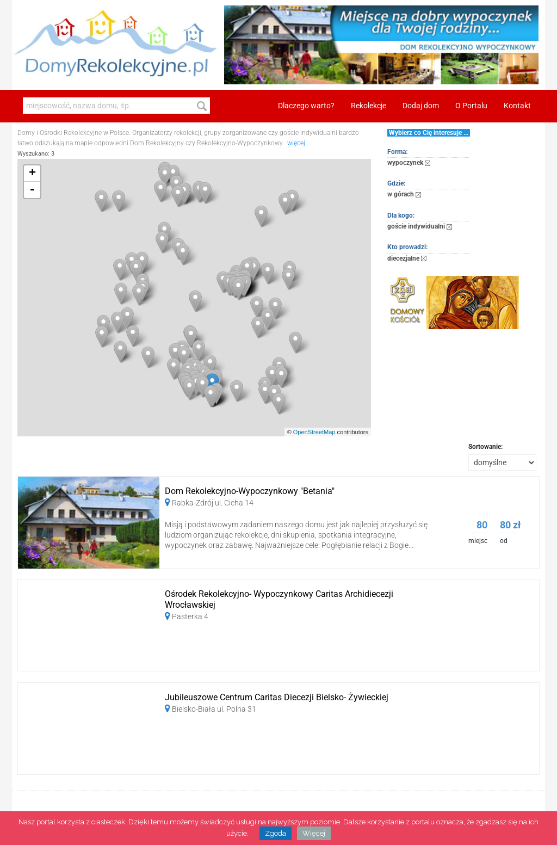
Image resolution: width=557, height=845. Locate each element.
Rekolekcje (368, 105)
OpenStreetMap (314, 432)
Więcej (313, 833)
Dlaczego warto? (306, 105)
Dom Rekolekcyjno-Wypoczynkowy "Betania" (250, 491)
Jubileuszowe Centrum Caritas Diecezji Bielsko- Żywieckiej (276, 697)
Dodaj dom (421, 105)
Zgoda (275, 833)
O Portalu (471, 105)
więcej (296, 143)
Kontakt (517, 105)
